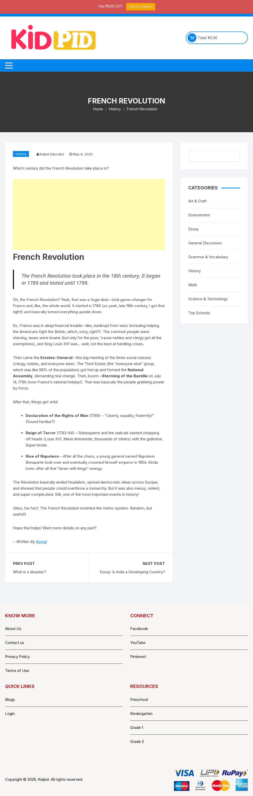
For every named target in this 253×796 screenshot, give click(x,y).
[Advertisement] (89, 214)
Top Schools (199, 312)
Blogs (10, 699)
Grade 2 (137, 741)
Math (192, 284)
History (20, 154)
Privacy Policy (17, 656)
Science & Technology (208, 298)
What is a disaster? (29, 571)
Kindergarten (141, 713)
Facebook (139, 628)
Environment (199, 215)
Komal (41, 541)
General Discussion (205, 243)
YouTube (137, 642)
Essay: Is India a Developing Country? (132, 571)
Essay (193, 229)
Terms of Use (17, 670)
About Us (13, 628)
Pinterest (138, 656)
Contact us (14, 642)
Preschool (139, 699)
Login (10, 713)
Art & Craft (197, 201)
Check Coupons (141, 6)
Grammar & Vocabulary (208, 256)
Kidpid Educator (52, 154)
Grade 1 (136, 727)
